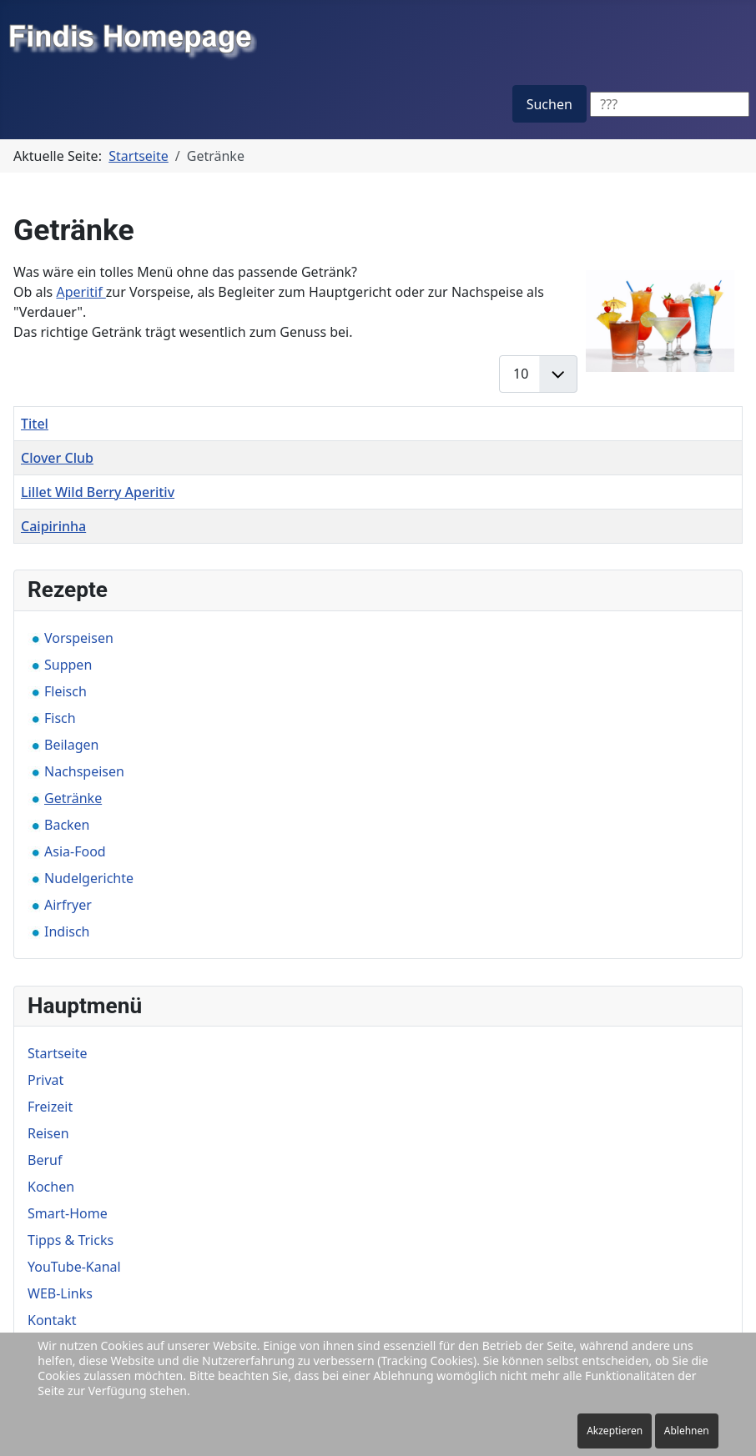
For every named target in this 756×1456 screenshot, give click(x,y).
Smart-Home (68, 1213)
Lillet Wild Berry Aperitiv (97, 492)
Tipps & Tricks (70, 1240)
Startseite (58, 1053)
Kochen (51, 1186)
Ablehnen (686, 1430)
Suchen (549, 104)
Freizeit (50, 1106)
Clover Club (57, 458)
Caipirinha (53, 526)
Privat (45, 1080)
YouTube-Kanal (74, 1267)
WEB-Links (60, 1293)
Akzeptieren (615, 1430)
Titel (34, 423)
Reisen (48, 1133)
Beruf (45, 1160)
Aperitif (80, 292)
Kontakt (52, 1320)
